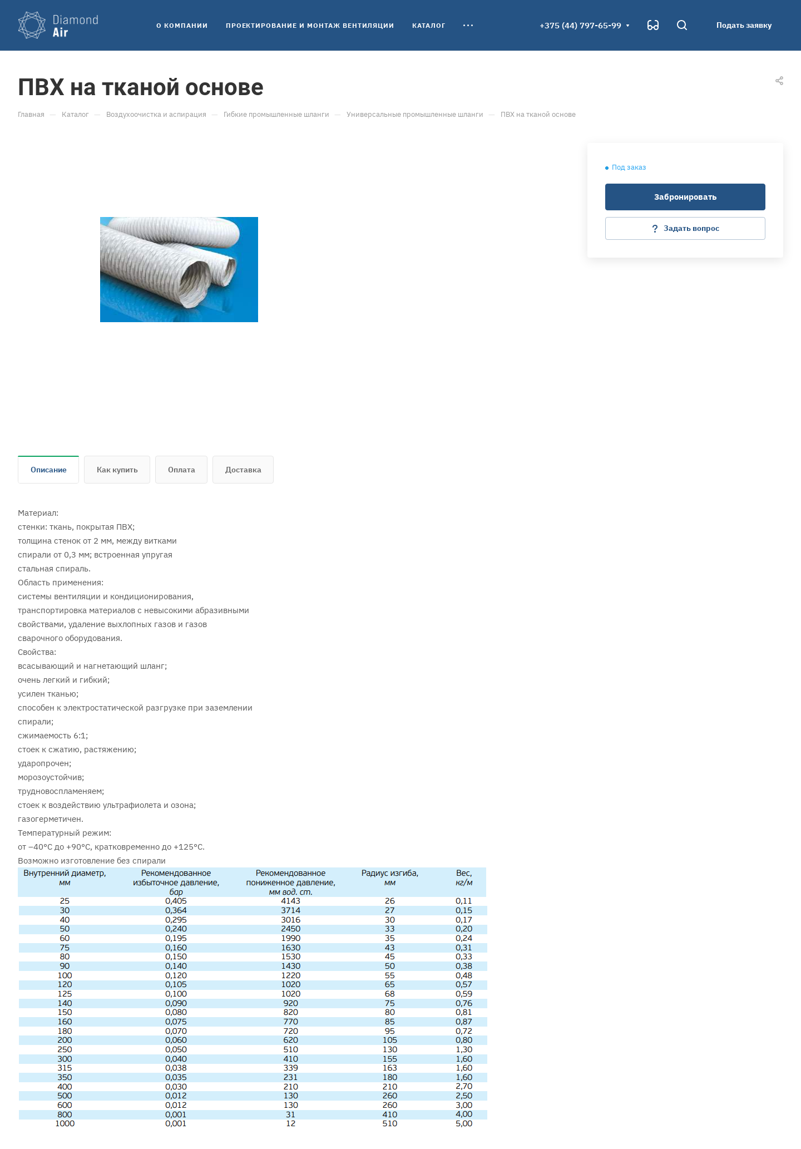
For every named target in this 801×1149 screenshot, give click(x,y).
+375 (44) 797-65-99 (580, 25)
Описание (49, 470)
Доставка (243, 470)
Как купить (117, 470)
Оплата (181, 470)
